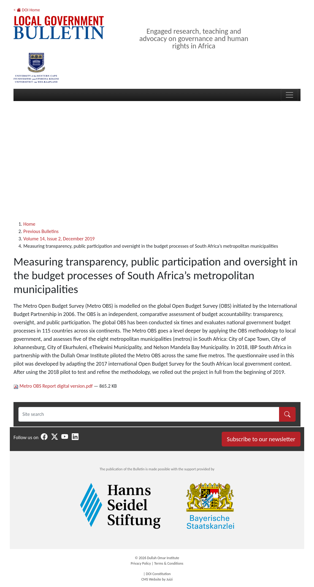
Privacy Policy (141, 563)
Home (29, 224)
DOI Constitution (158, 574)
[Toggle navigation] (289, 95)
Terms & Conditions (168, 563)
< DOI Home (26, 10)
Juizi (170, 579)
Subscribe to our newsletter (261, 439)
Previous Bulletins (41, 231)
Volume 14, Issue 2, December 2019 (59, 239)
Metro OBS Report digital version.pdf (53, 386)
